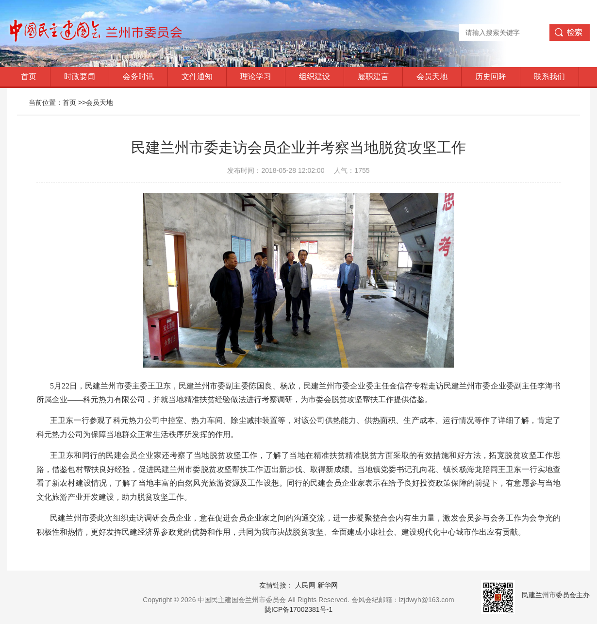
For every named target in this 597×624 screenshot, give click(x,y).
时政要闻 (79, 76)
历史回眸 (490, 76)
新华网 (327, 585)
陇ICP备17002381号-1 (298, 609)
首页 (28, 76)
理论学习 (255, 76)
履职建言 (373, 76)
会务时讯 (138, 76)
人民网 (305, 585)
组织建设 (314, 76)
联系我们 (549, 76)
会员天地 (432, 76)
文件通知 (197, 76)
